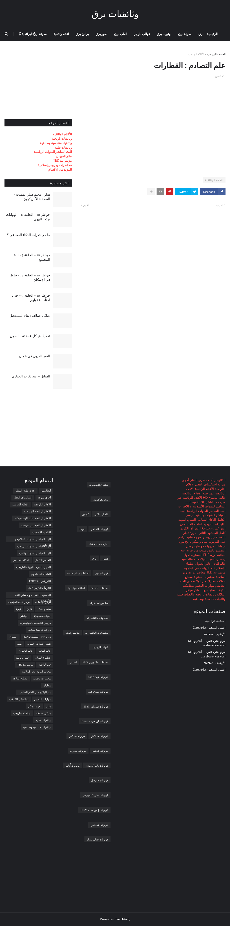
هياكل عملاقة (43, 713)
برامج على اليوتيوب (19, 602)
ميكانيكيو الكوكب (19, 699)
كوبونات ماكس (77, 736)
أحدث (219, 205)
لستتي (73, 662)
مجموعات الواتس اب (96, 632)
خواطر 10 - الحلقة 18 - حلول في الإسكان (29, 277)
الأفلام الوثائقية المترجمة (37, 511)
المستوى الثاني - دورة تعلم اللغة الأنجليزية (33, 595)
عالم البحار (218, 563)
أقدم (86, 205)
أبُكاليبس (219, 480)
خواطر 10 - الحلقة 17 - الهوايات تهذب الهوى (28, 216)
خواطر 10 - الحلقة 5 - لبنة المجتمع (31, 257)
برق (94, 558)
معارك (211, 581)
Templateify (122, 919)
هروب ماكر (200, 590)
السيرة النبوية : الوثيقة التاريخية (33, 567)
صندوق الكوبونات (98, 484)
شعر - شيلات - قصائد (201, 559)
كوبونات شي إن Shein (96, 706)
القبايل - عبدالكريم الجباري (31, 376)
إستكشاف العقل (205, 484)
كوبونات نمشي (100, 750)
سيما (82, 529)
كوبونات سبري (78, 750)
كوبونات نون (101, 573)
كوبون (85, 514)
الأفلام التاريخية (42, 504)
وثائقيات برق (115, 13)
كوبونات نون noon (98, 677)
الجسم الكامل (43, 560)
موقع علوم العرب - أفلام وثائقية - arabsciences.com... (206, 643)
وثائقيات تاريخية (62, 138)
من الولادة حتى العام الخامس (35, 692)
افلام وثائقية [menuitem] (61, 34)
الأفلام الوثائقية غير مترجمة (36, 525)
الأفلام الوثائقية (196, 54)
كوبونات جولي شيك (97, 839)
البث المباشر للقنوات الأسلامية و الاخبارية (33, 540)
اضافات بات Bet (99, 588)
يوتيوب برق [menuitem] (164, 34)
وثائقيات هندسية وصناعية (56, 143)
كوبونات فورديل (99, 780)
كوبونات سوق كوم (98, 691)
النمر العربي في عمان (34, 356)
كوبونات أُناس (72, 765)
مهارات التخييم (204, 585)
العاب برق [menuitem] (120, 34)
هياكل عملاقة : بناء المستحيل (29, 315)
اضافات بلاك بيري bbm (95, 662)
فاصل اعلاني (101, 514)
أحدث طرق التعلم (201, 480)
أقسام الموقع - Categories (209, 627)
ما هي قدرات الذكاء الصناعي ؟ (28, 234)
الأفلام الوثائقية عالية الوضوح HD (33, 518)
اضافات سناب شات (78, 573)
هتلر (211, 590)
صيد (184, 559)
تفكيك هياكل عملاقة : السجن (30, 335)
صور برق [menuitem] (101, 34)
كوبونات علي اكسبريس (95, 795)
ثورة (181, 541)
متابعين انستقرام (99, 603)
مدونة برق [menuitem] (185, 34)
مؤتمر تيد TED (62, 160)
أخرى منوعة (44, 497)
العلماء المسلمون (191, 524)
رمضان (220, 559)
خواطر (199, 546)
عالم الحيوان (64, 156)
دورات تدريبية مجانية (39, 629)
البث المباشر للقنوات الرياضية (52, 152)
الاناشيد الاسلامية (203, 502)
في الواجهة (191, 568)
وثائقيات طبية (63, 147)
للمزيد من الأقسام (60, 169)
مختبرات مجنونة (204, 577)
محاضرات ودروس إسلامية (55, 165)
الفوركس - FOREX (212, 528)
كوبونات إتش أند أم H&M (94, 810)
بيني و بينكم (199, 541)
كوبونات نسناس (99, 825)
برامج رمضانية (195, 537)
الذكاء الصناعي (206, 519)
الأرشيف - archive (215, 634)
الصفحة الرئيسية (216, 54)
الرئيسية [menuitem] (212, 34)
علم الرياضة (207, 568)
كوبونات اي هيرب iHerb (95, 721)
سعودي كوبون (100, 499)
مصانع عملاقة (20, 678)
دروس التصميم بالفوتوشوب (35, 622)
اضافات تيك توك (76, 588)
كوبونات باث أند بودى (97, 765)
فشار (105, 558)
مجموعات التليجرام (97, 618)
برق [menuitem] (200, 34)
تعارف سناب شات (98, 544)
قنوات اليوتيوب (100, 647)
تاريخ (187, 541)
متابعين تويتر (73, 632)
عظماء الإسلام (43, 657)
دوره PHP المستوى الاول (200, 555)
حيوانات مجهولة (215, 546)
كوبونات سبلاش (99, 736)
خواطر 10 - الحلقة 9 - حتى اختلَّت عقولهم (31, 297)
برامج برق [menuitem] (82, 34)
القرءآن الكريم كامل (39, 588)
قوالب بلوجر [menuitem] (142, 34)
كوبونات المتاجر (99, 529)
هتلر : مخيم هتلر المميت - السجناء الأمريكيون (31, 196)
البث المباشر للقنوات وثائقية (35, 553)
